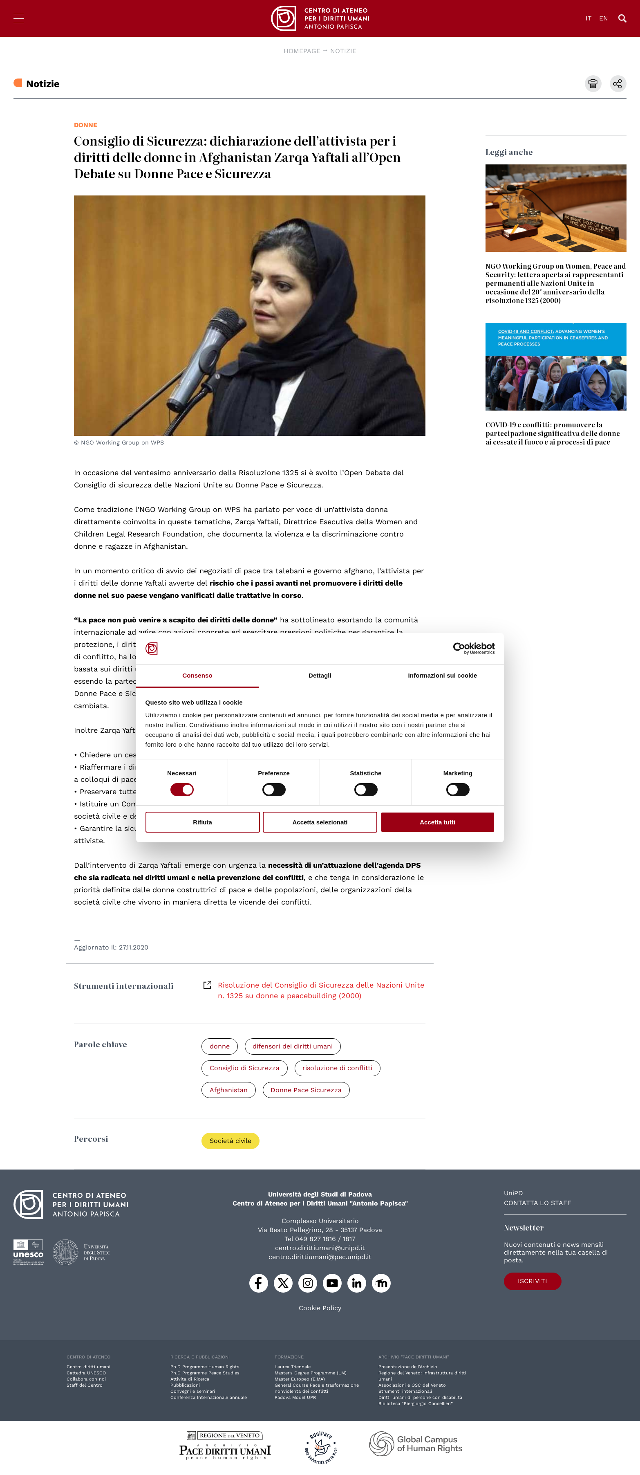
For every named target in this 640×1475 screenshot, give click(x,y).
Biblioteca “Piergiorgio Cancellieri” (415, 1404)
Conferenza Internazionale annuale (208, 1398)
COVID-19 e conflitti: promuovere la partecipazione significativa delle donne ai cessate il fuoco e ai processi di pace (553, 433)
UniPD (513, 1194)
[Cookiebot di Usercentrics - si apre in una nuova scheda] (459, 648)
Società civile (231, 1141)
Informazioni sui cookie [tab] (442, 675)
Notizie (343, 51)
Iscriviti (527, 1281)
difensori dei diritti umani (294, 1046)
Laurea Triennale (293, 1367)
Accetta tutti (437, 822)
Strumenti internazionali (405, 1392)
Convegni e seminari (192, 1392)
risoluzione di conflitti (339, 1068)
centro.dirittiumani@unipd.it (320, 1249)
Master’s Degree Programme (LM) (311, 1373)
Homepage (302, 51)
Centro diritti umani (88, 1367)
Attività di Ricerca (189, 1380)
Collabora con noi (86, 1380)
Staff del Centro (85, 1386)
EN (603, 18)
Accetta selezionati (319, 822)
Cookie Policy (320, 1309)
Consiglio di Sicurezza (245, 1068)
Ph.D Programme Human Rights (204, 1367)
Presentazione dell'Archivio (407, 1367)
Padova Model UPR (295, 1398)
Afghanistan (229, 1090)
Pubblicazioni (185, 1386)
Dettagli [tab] (320, 675)
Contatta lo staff (537, 1204)
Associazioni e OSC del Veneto (412, 1386)
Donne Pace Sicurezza (307, 1090)
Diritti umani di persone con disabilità (420, 1398)
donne (85, 125)
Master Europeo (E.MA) (300, 1380)
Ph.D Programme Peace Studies (204, 1373)
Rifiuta (202, 822)
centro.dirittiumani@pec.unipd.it (320, 1258)
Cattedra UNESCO (86, 1373)
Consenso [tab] (197, 675)
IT (589, 18)
